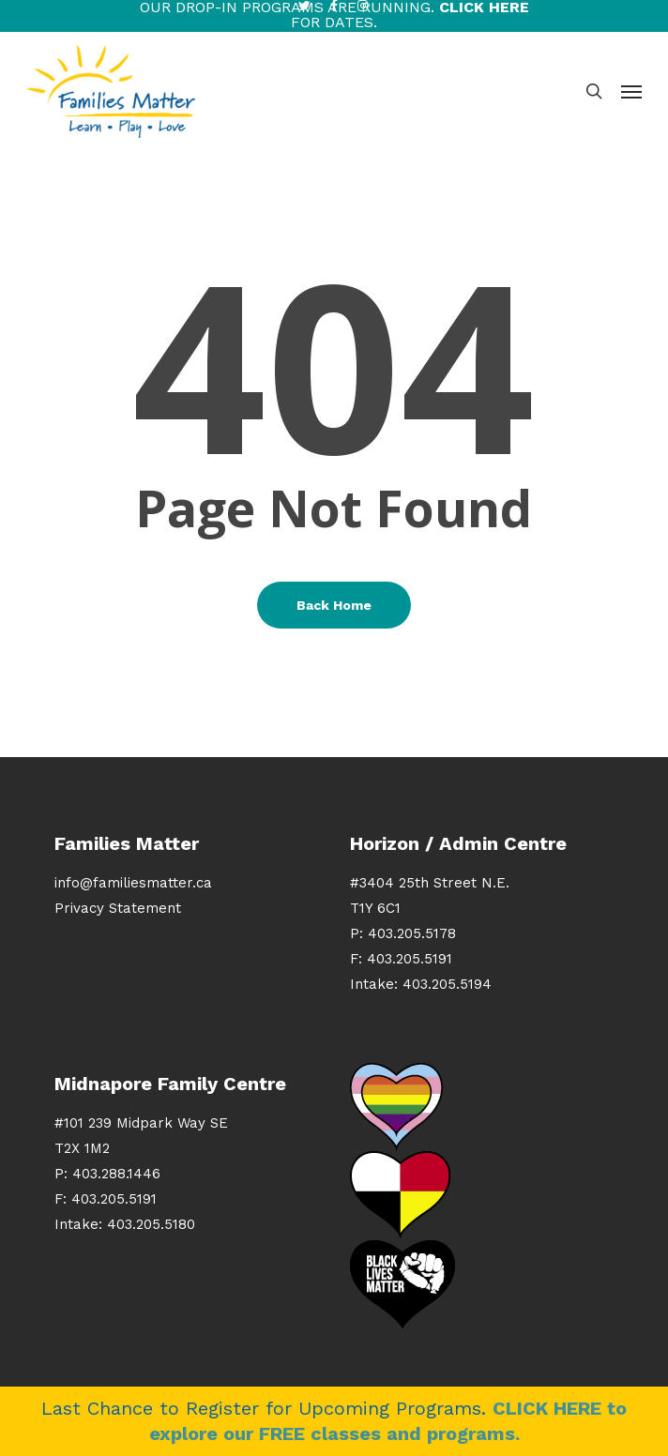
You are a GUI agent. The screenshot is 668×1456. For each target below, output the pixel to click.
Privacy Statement (117, 908)
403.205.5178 (412, 933)
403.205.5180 (151, 1224)
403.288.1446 (116, 1173)
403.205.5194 (447, 984)
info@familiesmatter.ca (133, 882)
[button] (631, 91)
